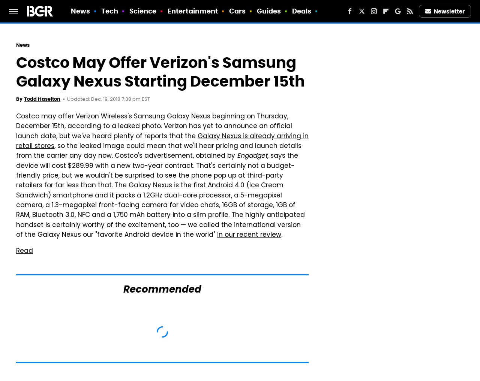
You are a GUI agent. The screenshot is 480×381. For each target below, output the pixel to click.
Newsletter (445, 11)
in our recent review (249, 235)
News (80, 11)
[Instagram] (374, 11)
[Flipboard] (386, 11)
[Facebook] (350, 11)
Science (143, 11)
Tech (109, 11)
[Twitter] (362, 11)
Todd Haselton (42, 99)
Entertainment (193, 11)
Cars (237, 11)
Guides (269, 11)
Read (24, 251)
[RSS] (410, 11)
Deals (302, 11)
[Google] (398, 11)
